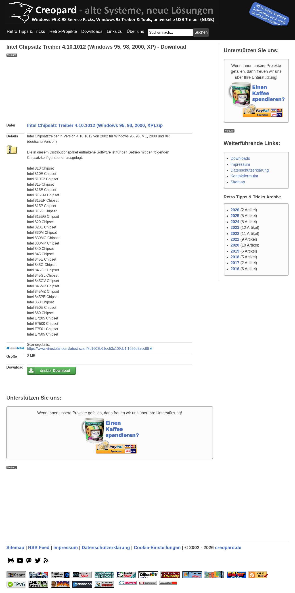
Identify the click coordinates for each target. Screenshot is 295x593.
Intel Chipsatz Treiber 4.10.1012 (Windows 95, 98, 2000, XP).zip (95, 125)
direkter (55, 371)
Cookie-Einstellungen (157, 547)
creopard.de (228, 547)
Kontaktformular (244, 176)
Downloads (240, 158)
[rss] (47, 561)
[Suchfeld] (170, 32)
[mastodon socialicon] (29, 561)
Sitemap (237, 182)
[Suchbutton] (201, 32)
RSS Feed (39, 547)
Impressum (240, 164)
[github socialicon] (11, 561)
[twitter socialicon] (38, 561)
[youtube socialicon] (20, 561)
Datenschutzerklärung (249, 170)
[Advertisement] (109, 88)
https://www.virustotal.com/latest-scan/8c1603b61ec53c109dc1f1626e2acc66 (88, 348)
